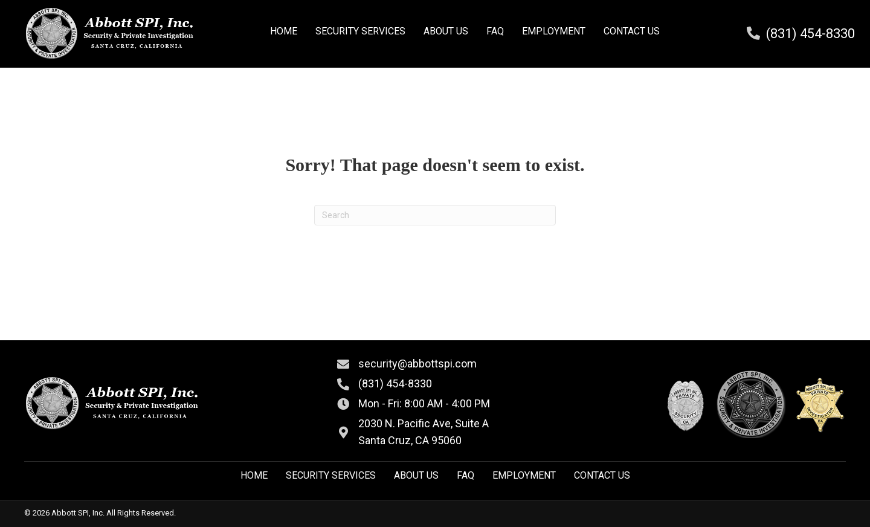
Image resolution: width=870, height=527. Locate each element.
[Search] (435, 215)
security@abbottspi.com (417, 363)
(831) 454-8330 (810, 33)
